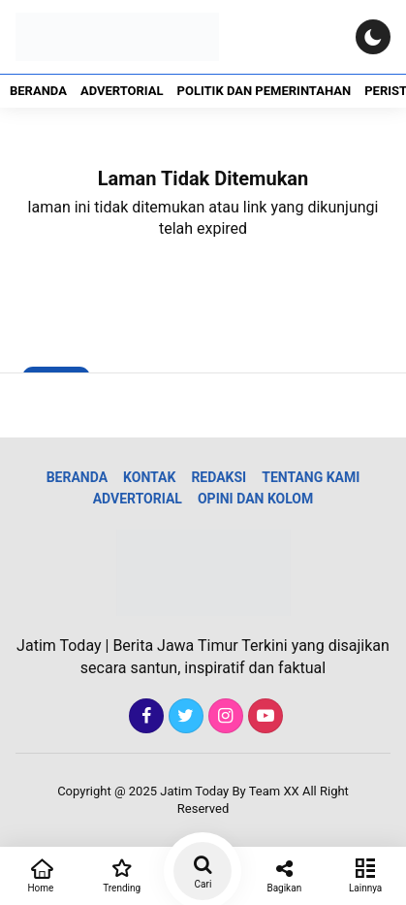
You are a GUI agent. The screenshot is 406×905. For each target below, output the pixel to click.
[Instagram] (223, 716)
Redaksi (218, 477)
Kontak (149, 477)
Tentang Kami (310, 477)
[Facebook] (144, 716)
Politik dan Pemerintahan (264, 90)
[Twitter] (183, 716)
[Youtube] (263, 716)
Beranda (38, 90)
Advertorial (122, 90)
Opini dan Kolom (255, 498)
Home (40, 874)
